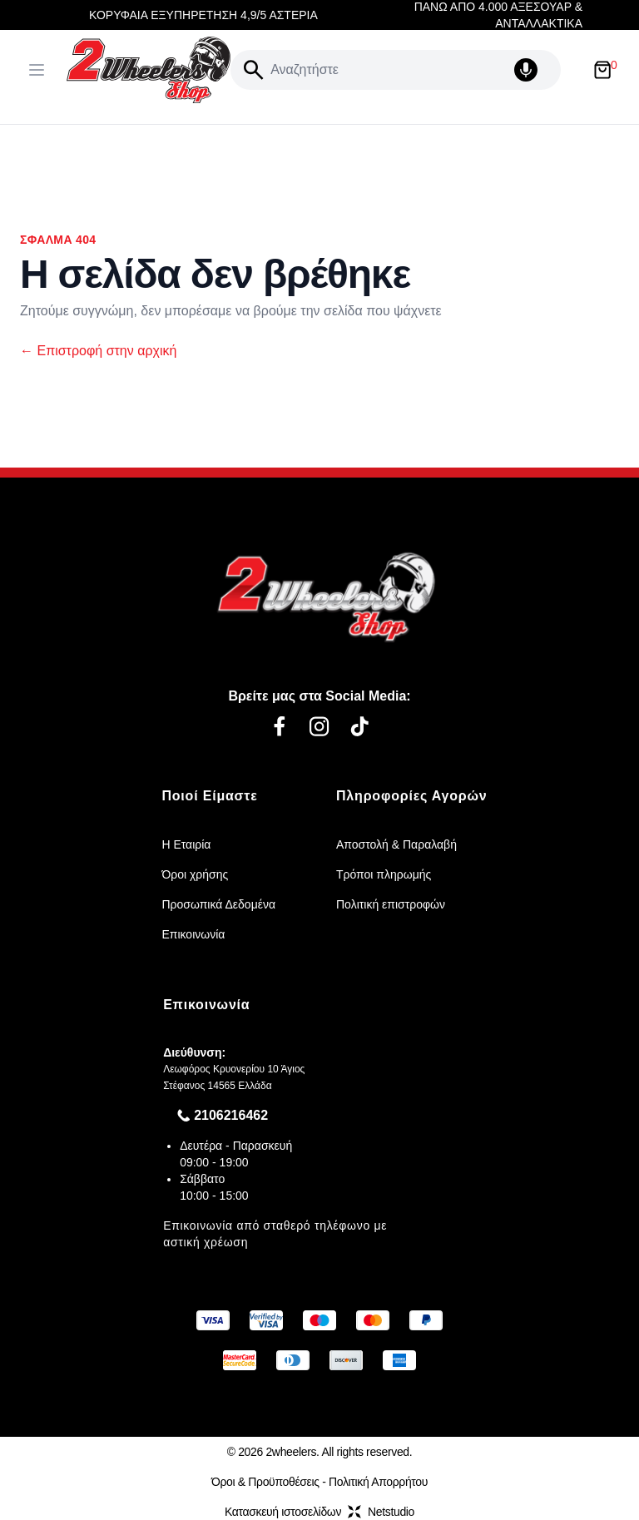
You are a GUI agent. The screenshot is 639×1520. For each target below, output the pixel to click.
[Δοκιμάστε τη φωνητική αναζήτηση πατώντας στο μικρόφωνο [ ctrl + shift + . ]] (534, 70)
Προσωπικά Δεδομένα (218, 904)
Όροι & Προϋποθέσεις (265, 1481)
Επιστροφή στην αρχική (98, 351)
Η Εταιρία (186, 844)
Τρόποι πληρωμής (383, 874)
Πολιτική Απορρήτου (378, 1481)
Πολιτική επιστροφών (390, 904)
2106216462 (231, 1115)
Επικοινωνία (193, 934)
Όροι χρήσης (194, 874)
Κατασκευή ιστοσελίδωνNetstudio (319, 1511)
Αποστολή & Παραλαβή (396, 844)
